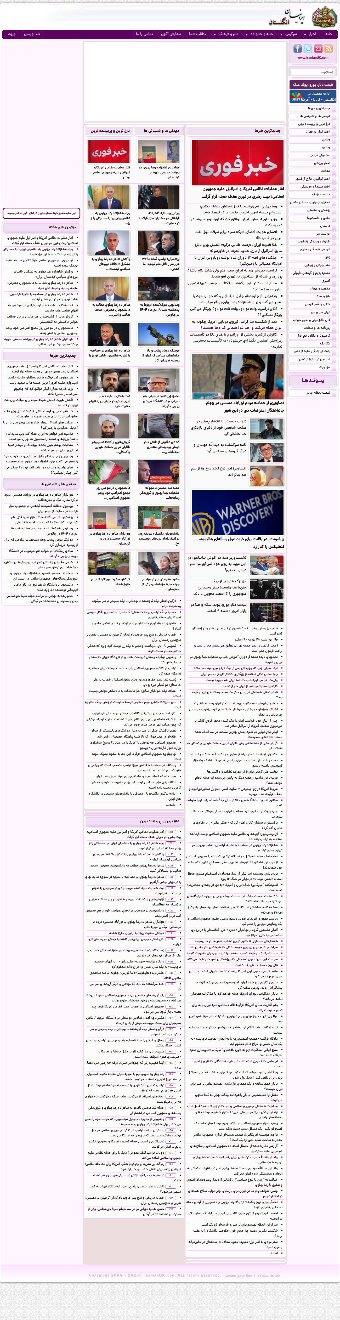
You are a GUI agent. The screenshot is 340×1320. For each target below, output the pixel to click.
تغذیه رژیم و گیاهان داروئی (314, 273)
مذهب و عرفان (323, 289)
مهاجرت (327, 368)
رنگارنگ (328, 344)
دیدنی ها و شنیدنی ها (161, 131)
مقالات (328, 171)
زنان (330, 258)
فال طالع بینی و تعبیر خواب (314, 321)
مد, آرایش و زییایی (320, 266)
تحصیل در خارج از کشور (317, 360)
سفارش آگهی (171, 34)
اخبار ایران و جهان (321, 132)
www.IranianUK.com (312, 58)
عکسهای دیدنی (322, 156)
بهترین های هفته (62, 227)
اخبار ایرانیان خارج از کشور (316, 179)
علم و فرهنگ (226, 34)
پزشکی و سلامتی (321, 211)
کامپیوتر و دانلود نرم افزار (316, 336)
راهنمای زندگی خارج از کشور (314, 352)
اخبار (310, 34)
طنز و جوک (325, 297)
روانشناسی (326, 234)
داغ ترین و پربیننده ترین (110, 131)
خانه (328, 34)
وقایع (329, 140)
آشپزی (329, 281)
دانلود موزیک (324, 195)
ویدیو (329, 148)
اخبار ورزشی (325, 164)
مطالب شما (198, 34)
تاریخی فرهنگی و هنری (318, 250)
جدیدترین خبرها (268, 131)
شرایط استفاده (268, 1276)
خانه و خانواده (259, 34)
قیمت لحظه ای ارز (321, 393)
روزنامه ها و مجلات (320, 328)
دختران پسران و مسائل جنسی (313, 203)
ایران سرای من (323, 313)
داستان (328, 226)
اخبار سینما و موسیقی (318, 187)
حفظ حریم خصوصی (238, 1276)
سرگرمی (288, 34)
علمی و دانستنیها (321, 219)
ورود (11, 34)
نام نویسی (32, 34)
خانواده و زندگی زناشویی (316, 242)
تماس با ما (144, 34)
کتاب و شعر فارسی (320, 305)
